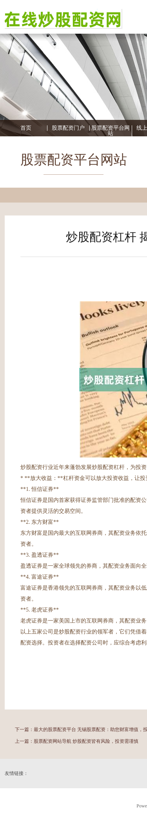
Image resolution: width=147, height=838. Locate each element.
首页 (25, 128)
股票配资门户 (68, 128)
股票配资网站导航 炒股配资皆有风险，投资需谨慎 (86, 741)
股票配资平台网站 (110, 130)
